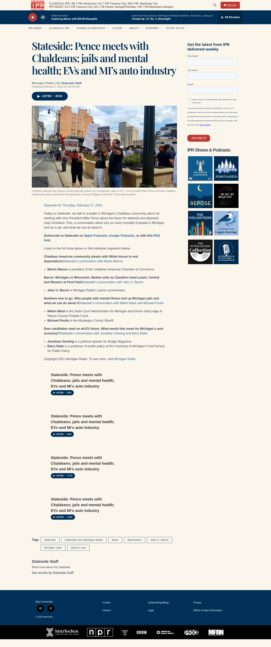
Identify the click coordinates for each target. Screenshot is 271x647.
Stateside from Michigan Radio (84, 547)
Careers (106, 618)
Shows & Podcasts (91, 36)
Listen (117, 36)
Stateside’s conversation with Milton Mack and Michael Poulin (121, 311)
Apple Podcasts (95, 243)
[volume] (43, 25)
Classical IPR (59, 36)
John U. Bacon (160, 547)
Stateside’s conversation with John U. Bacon (112, 290)
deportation (135, 547)
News (115, 547)
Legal (151, 618)
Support (152, 36)
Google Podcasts (121, 243)
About (133, 36)
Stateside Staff (71, 91)
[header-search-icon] (216, 9)
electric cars (78, 555)
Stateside (50, 547)
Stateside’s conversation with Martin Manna (93, 269)
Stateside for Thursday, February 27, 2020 (73, 213)
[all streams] (230, 25)
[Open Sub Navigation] (44, 36)
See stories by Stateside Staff (53, 580)
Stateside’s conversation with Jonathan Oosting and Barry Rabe (103, 341)
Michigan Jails (53, 555)
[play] (32, 25)
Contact (106, 610)
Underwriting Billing (158, 610)
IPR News (35, 36)
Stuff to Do (175, 36)
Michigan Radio (125, 366)
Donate (233, 9)
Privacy (197, 610)
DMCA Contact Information (207, 618)
